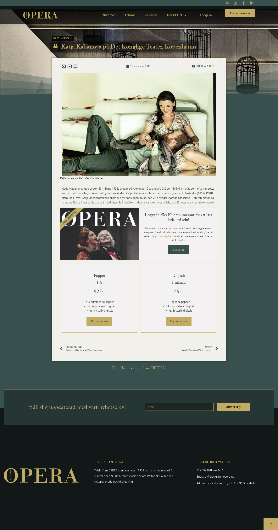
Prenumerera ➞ (240, 13)
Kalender (142, 13)
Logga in (197, 13)
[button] (64, 63)
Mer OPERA (168, 13)
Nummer (100, 13)
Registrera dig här (162, 233)
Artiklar (121, 13)
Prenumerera (99, 318)
